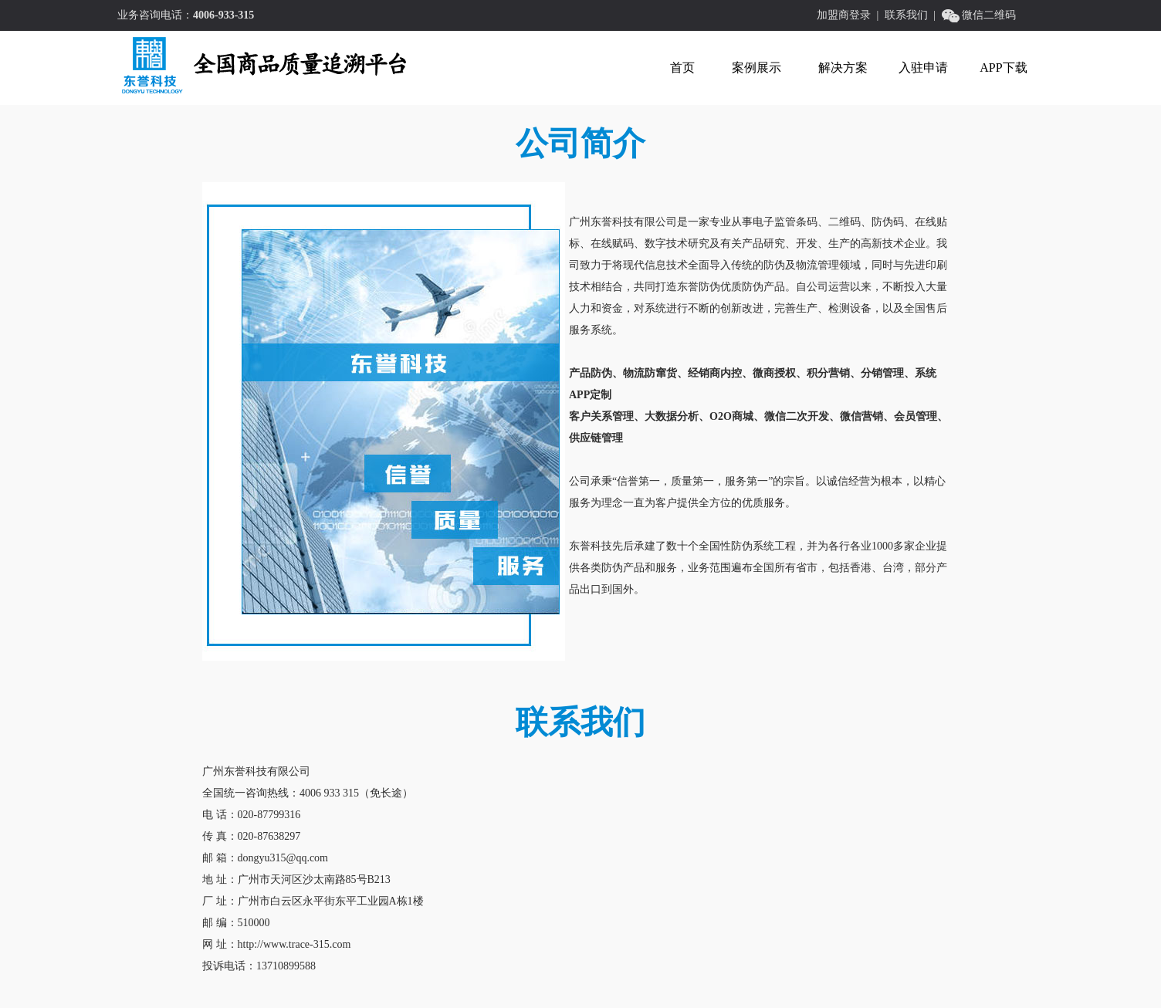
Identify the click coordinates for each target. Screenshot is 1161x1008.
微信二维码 (989, 15)
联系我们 (906, 15)
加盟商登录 (844, 15)
